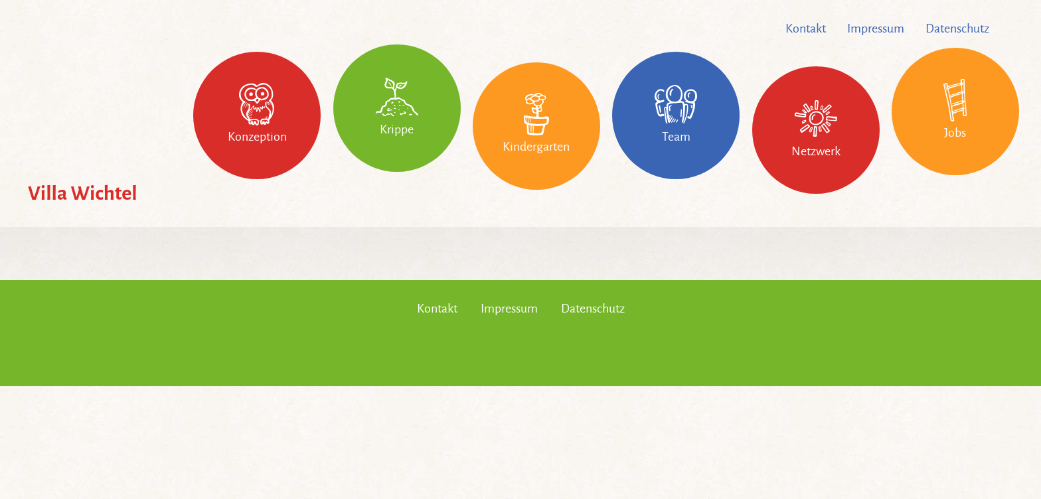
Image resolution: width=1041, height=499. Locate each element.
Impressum (875, 28)
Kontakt (805, 28)
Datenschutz (957, 28)
